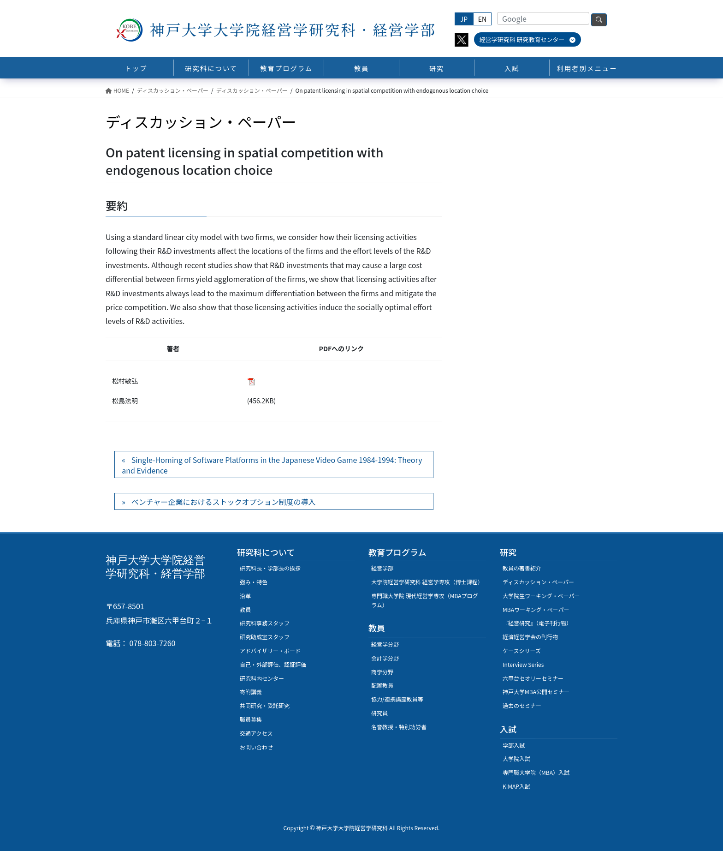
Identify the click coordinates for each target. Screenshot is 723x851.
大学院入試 (516, 758)
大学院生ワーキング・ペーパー (541, 595)
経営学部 (382, 568)
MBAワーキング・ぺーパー (536, 609)
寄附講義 (251, 691)
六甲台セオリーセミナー (533, 678)
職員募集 (251, 719)
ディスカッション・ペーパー (538, 582)
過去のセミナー (522, 705)
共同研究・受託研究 (265, 705)
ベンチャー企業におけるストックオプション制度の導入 (223, 501)
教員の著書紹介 (522, 568)
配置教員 (382, 685)
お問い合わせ (256, 747)
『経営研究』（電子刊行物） (537, 623)
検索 (599, 19)
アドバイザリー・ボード (270, 650)
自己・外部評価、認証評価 (273, 664)
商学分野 (382, 672)
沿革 (245, 595)
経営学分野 (385, 644)
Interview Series (523, 664)
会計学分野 (385, 658)
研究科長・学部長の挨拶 (270, 568)
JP (464, 19)
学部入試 (514, 745)
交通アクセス (256, 733)
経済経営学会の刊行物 (530, 637)
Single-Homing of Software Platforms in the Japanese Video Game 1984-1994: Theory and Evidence (272, 464)
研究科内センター (262, 678)
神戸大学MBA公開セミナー (536, 691)
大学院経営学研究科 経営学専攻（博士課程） (427, 582)
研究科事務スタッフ (265, 623)
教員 (245, 609)
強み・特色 (253, 582)
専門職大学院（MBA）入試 (536, 772)
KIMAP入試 (516, 786)
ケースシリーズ (522, 650)
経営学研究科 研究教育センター (528, 39)
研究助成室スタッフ (265, 637)
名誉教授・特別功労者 (399, 727)
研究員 (379, 713)
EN (482, 19)
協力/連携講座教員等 (397, 699)
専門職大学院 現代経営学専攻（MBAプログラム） (424, 600)
